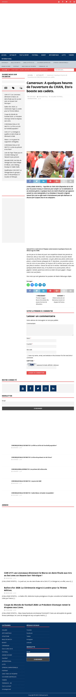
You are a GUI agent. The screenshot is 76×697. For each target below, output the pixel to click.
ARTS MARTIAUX (54, 55)
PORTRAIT (16, 66)
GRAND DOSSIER (5, 66)
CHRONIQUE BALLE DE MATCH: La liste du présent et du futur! (13, 147)
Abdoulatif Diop (43, 96)
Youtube (29, 630)
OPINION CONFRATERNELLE (60, 62)
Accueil (4, 55)
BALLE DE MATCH (15, 62)
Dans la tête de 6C (28, 62)
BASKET (43, 55)
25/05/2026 (15, 447)
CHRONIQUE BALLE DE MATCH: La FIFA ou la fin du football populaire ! (12, 126)
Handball (4, 658)
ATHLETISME (5, 636)
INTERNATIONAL (7, 59)
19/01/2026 (15, 495)
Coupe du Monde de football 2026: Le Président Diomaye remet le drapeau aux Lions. (37, 606)
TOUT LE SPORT (24, 55)
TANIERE (71, 55)
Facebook (29, 633)
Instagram (30, 639)
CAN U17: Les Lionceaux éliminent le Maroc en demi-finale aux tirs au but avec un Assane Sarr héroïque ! (12, 99)
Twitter (29, 636)
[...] (72, 581)
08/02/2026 (15, 483)
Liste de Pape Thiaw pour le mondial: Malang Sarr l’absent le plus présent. (13, 155)
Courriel (29, 344)
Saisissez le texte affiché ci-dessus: (48, 365)
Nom (28, 338)
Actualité (13, 55)
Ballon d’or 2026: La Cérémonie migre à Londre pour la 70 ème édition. (13, 109)
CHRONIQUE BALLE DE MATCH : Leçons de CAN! (26, 481)
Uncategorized (6, 689)
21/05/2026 (15, 459)
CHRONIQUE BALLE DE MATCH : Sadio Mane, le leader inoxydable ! (32, 493)
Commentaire (31, 323)
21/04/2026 (15, 471)
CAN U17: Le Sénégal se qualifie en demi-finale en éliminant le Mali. (12, 134)
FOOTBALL (35, 55)
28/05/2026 (9, 578)
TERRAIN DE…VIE (43, 66)
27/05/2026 (9, 610)
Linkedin (29, 642)
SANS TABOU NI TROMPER (29, 66)
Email (3, 401)
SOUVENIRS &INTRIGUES (43, 62)
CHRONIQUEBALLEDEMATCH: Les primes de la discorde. (29, 469)
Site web (29, 350)
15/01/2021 (32, 96)
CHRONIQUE (4, 62)
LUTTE (64, 55)
